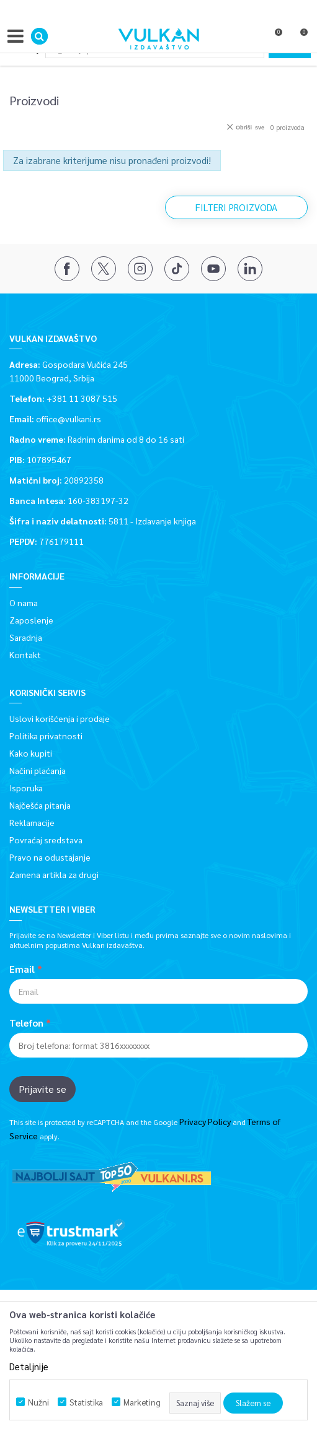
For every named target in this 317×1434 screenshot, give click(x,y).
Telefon (26, 1023)
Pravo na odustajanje (50, 857)
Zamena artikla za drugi (54, 874)
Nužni (38, 1402)
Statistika (86, 1402)
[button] (39, 36)
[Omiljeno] (273, 38)
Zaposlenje (31, 619)
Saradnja (25, 637)
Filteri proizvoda (236, 207)
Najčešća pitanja (40, 804)
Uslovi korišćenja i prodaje (59, 718)
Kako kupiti (30, 752)
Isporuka (26, 787)
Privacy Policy (205, 1121)
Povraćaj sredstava (46, 839)
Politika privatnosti (46, 735)
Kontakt (25, 654)
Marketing (142, 1402)
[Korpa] (298, 38)
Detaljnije (28, 1366)
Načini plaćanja (37, 770)
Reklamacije (32, 822)
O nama (23, 602)
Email (22, 969)
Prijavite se (42, 1088)
